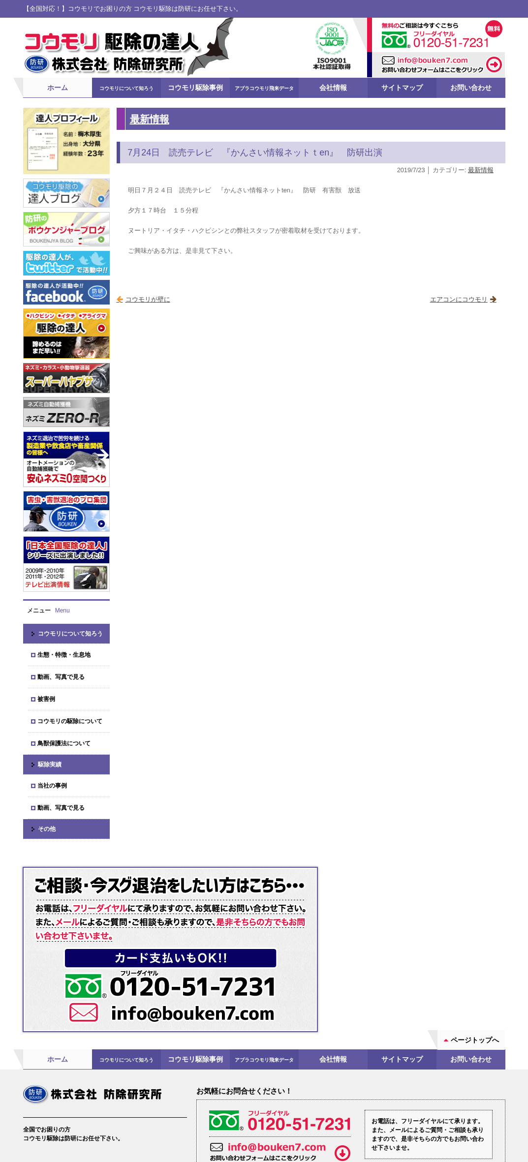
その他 (47, 828)
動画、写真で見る (61, 676)
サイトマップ (402, 87)
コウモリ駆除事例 (195, 87)
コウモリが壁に (147, 299)
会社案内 (50, 1098)
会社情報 (333, 87)
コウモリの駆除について (69, 720)
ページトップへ (475, 954)
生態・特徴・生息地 (64, 654)
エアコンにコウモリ (459, 299)
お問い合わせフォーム (351, 1106)
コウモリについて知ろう (126, 88)
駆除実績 (50, 764)
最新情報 (149, 118)
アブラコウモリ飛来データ (264, 88)
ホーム (57, 87)
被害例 (46, 698)
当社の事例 (52, 785)
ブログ (128, 1098)
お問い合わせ (471, 87)
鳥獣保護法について (64, 742)
